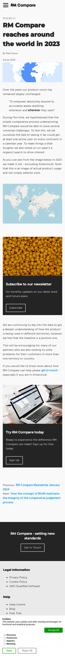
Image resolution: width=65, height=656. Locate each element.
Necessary (11, 635)
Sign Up (14, 460)
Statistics (11, 641)
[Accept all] (53, 630)
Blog (12, 609)
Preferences (12, 638)
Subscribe (15, 307)
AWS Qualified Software (24, 586)
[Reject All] (27, 651)
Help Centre (17, 604)
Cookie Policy (18, 581)
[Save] (9, 651)
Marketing (11, 644)
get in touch (49, 370)
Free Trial (15, 613)
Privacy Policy (18, 577)
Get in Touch (32, 547)
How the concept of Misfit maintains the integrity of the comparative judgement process (32, 498)
